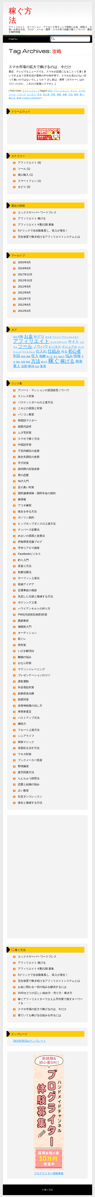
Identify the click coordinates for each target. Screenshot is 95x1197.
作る (39, 94)
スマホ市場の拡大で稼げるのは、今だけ (40, 66)
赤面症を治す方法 (29, 747)
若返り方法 (24, 565)
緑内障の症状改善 (29, 468)
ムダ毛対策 (24, 432)
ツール (12, 94)
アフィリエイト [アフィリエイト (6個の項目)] (31, 341)
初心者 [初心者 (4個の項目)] (74, 351)
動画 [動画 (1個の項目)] (23, 356)
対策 (53, 94)
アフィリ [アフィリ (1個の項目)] (56, 337)
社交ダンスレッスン (30, 796)
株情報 (22, 499)
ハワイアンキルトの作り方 (34, 608)
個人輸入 (23, 174)
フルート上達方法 (29, 729)
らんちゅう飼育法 (29, 778)
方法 (70, 94)
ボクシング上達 (27, 602)
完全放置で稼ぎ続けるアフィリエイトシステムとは (49, 236)
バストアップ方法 (29, 717)
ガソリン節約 (26, 517)
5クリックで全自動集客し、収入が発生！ (43, 230)
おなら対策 (24, 663)
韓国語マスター (27, 420)
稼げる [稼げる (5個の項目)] (67, 361)
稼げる (12, 98)
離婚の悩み (24, 657)
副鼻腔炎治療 (26, 693)
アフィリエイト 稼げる (32, 218)
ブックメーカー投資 (30, 760)
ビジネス (31, 94)
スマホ (81, 91)
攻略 (64, 94)
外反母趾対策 (26, 687)
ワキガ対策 (24, 754)
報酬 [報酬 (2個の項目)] (42, 356)
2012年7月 (24, 298)
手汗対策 (23, 462)
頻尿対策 (23, 699)
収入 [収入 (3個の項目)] (35, 356)
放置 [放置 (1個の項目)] (23, 362)
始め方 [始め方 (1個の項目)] (61, 356)
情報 (59, 94)
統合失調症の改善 (29, 456)
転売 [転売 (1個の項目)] (37, 366)
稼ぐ (82, 94)
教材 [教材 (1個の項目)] (28, 362)
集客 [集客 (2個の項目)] (43, 366)
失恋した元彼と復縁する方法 (35, 596)
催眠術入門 (24, 626)
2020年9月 (24, 262)
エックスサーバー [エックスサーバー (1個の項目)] (58, 342)
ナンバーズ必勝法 (29, 529)
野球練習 (23, 766)
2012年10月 (25, 280)
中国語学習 (24, 444)
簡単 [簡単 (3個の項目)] (79, 361)
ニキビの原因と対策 (30, 408)
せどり (22, 186)
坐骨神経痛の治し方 (30, 705)
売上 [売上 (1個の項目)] (55, 356)
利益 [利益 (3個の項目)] (16, 356)
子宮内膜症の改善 (29, 450)
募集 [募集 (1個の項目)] (28, 356)
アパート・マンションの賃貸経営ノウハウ (43, 390)
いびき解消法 (26, 650)
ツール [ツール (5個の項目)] (25, 346)
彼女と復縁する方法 (30, 802)
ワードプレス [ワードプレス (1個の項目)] (28, 352)
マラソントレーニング (31, 669)
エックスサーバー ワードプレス (37, 212)
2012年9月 (24, 286)
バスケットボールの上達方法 (35, 402)
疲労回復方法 (26, 772)
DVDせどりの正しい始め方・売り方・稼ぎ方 (45, 992)
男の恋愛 (23, 475)
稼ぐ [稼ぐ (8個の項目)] (54, 360)
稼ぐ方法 (20, 15)
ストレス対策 (26, 396)
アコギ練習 (24, 505)
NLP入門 (23, 481)
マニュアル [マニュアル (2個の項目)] (69, 346)
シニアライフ (26, 735)
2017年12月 (25, 274)
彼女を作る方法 (27, 511)
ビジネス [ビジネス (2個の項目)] (55, 346)
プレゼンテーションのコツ (34, 675)
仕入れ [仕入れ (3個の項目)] (41, 351)
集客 (19, 98)
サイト (73, 91)
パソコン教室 (26, 414)
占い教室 (23, 790)
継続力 (22, 723)
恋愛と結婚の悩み (29, 784)
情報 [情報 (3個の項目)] (77, 356)
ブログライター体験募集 (49, 1173)
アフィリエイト (61, 91)
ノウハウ (21, 94)
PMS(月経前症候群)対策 (32, 614)
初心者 (46, 94)
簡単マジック (26, 742)
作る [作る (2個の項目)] (64, 351)
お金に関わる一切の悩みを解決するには (42, 986)
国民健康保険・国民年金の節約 (37, 493)
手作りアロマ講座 (29, 547)
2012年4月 (24, 310)
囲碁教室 (23, 620)
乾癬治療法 (24, 572)
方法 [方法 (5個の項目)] (35, 361)
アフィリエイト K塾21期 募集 (36, 224)
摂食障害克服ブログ (30, 541)
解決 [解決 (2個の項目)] (31, 366)
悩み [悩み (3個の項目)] (69, 356)
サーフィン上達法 (29, 578)
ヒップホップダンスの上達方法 (37, 523)
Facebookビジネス (29, 553)
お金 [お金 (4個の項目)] (28, 336)
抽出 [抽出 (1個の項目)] (18, 362)
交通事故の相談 (27, 590)
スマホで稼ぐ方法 (29, 438)
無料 (76, 94)
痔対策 (22, 644)
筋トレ (22, 638)
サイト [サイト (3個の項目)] (73, 341)
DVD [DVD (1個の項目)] (15, 337)
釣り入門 (23, 560)
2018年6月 (24, 268)
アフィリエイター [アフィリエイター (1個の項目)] (70, 337)
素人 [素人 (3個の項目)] (16, 366)
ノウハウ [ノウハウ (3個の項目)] (40, 347)
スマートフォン (30, 91)
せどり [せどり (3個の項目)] (39, 336)
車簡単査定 (24, 711)
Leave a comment (31, 98)
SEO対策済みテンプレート (29, 1040)
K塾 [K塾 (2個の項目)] (21, 336)
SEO (50, 91)
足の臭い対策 (26, 487)
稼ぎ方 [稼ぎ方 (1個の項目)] (44, 362)
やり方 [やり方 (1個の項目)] (48, 337)
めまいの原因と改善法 (31, 535)
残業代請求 (24, 426)
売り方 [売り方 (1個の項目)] (49, 356)
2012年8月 (24, 292)
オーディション (27, 632)
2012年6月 (24, 304)
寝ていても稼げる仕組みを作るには (39, 1015)
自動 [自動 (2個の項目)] (24, 366)
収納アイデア (26, 584)
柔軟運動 (23, 681)
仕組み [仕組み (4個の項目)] (54, 351)
